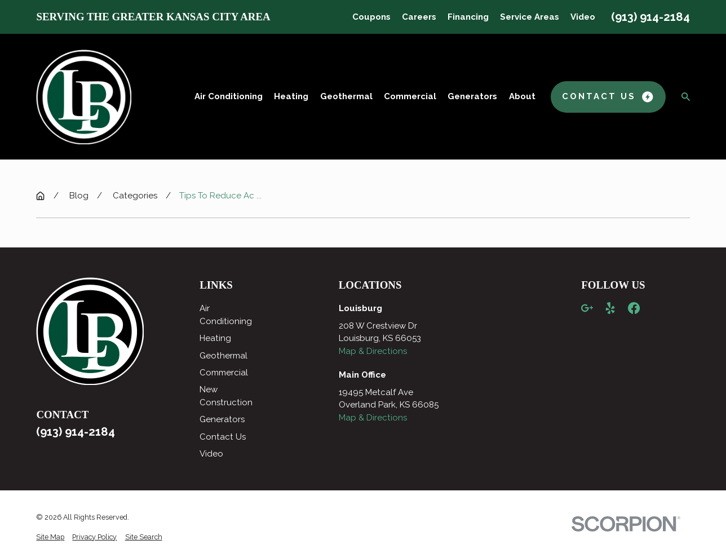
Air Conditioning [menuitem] (228, 96)
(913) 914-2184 (650, 17)
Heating (215, 338)
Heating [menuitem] (291, 96)
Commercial (224, 372)
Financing (468, 17)
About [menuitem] (522, 96)
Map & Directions (373, 351)
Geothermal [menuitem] (346, 96)
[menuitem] (50, 537)
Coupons (371, 17)
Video (582, 17)
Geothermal (223, 356)
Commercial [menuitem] (410, 96)
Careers (419, 17)
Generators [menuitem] (472, 96)
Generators (222, 419)
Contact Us (223, 437)
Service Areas (529, 17)
